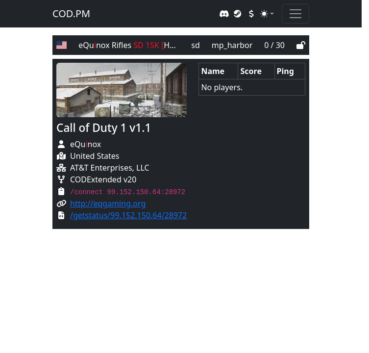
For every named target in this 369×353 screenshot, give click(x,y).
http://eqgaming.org (108, 203)
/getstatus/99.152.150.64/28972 (128, 215)
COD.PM (71, 13)
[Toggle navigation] (295, 14)
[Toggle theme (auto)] (267, 14)
